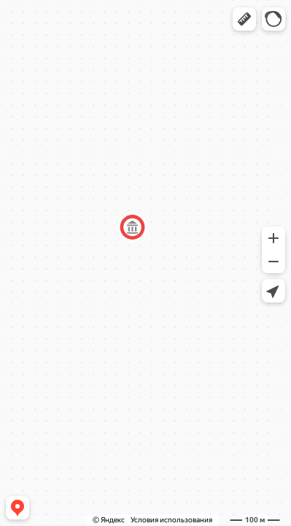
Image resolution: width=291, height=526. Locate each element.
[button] (244, 19)
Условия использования (171, 520)
